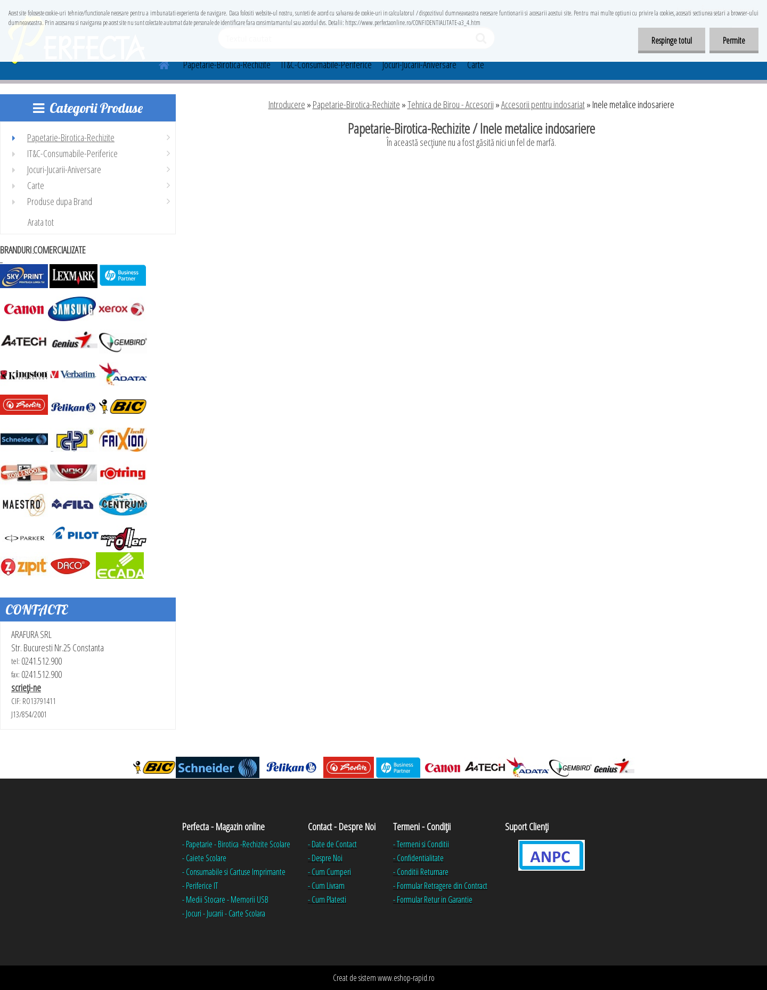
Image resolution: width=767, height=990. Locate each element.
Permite (734, 40)
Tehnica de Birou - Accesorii (450, 104)
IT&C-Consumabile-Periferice (326, 64)
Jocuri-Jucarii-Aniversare (419, 64)
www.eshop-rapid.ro (406, 978)
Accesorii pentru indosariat (543, 104)
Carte (475, 64)
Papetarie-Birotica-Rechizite (227, 64)
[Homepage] (158, 63)
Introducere (286, 104)
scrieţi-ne (26, 687)
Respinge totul (671, 40)
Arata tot (41, 222)
